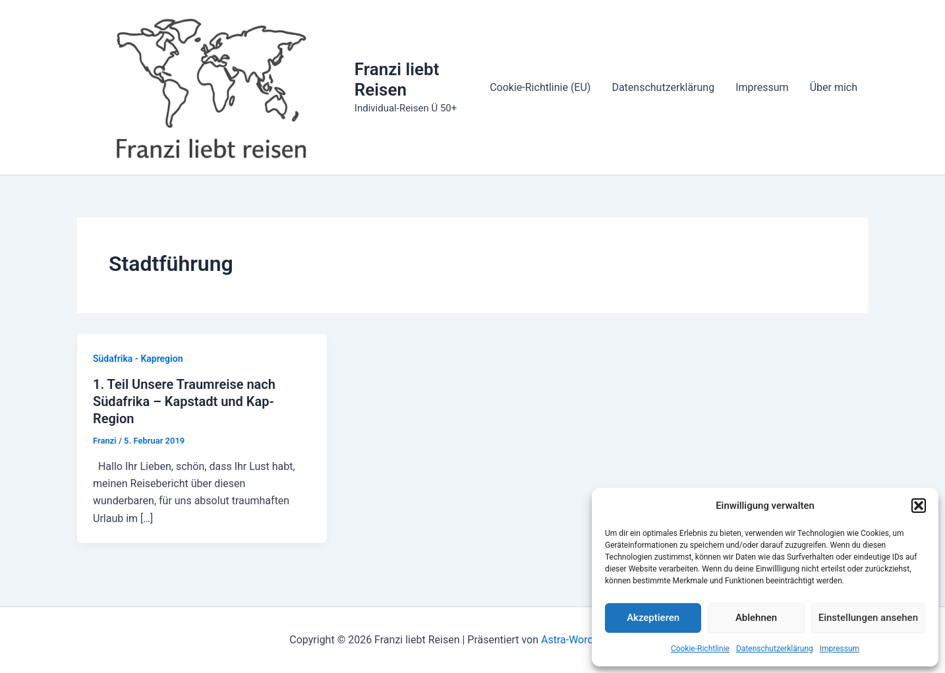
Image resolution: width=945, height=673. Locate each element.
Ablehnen (756, 618)
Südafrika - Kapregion (138, 358)
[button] (918, 505)
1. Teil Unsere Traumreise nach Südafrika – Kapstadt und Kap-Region (184, 401)
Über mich (833, 87)
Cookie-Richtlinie (700, 648)
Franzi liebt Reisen (397, 79)
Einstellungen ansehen (868, 618)
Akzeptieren (653, 618)
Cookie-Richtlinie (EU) (540, 87)
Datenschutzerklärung (774, 648)
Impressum (839, 648)
